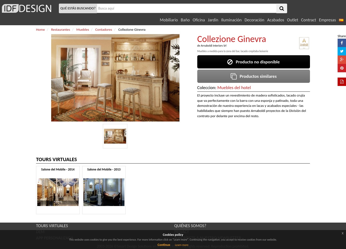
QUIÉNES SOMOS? (190, 225)
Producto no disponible (253, 62)
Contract (308, 20)
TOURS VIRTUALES (52, 225)
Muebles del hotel (234, 87)
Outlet (292, 20)
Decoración (254, 20)
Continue (164, 245)
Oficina (199, 20)
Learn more (181, 245)
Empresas (327, 20)
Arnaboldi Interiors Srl (214, 45)
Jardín (213, 20)
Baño (185, 20)
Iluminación (231, 20)
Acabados (275, 20)
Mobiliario (169, 20)
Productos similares (254, 76)
